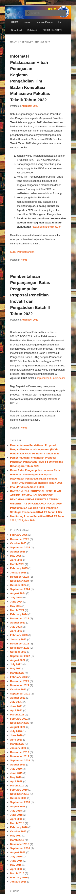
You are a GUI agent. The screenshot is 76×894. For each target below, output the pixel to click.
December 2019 (19, 752)
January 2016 (18, 881)
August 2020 (17, 727)
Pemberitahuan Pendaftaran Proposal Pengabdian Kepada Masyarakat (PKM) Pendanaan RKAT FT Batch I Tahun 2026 (34, 449)
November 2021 (19, 685)
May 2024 (16, 606)
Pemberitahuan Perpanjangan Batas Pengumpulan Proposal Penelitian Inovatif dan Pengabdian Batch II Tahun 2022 (30, 295)
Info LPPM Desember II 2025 (27, 486)
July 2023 (16, 626)
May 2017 (16, 835)
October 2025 (18, 543)
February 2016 (19, 877)
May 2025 (16, 555)
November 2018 (19, 793)
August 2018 (17, 806)
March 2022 (17, 672)
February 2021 (19, 718)
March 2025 (17, 564)
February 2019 (19, 789)
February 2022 (19, 676)
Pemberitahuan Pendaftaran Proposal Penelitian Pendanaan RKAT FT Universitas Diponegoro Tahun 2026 (36, 461)
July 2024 (16, 597)
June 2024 (16, 601)
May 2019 (16, 777)
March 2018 (17, 823)
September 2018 (20, 802)
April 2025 (16, 559)
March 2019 (17, 785)
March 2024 (17, 610)
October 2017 (18, 831)
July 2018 (16, 810)
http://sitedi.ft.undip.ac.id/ (50, 378)
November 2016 (19, 844)
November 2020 (19, 722)
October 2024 (18, 585)
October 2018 (18, 798)
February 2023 (19, 635)
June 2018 (16, 814)
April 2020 (16, 739)
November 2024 (19, 580)
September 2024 (20, 589)
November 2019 (19, 756)
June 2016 (16, 860)
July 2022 (16, 664)
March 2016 (17, 873)
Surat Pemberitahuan (22, 251)
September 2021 (20, 693)
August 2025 (17, 551)
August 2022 (17, 660)
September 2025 (20, 547)
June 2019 (16, 773)
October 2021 (18, 689)
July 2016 (16, 856)
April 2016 (16, 869)
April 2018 (16, 818)
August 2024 (17, 593)
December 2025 (19, 539)
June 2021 (16, 706)
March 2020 (17, 743)
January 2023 (18, 639)
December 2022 (19, 643)
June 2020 (16, 735)
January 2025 (18, 572)
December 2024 (19, 576)
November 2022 (19, 647)
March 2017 (17, 839)
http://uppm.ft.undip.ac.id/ (46, 226)
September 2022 (20, 656)
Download (16, 30)
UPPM (14, 22)
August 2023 (17, 622)
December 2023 (19, 618)
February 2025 (19, 568)
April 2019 (16, 781)
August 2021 (17, 697)
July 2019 (16, 768)
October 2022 (18, 651)
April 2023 (16, 630)
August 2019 (17, 764)
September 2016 (20, 848)
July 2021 (16, 701)
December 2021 (19, 681)
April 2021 (16, 710)
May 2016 (16, 864)
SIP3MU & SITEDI (52, 30)
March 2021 (17, 714)
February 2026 (19, 534)
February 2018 (19, 827)
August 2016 (17, 852)
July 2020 (16, 731)
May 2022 (16, 668)
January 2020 (18, 747)
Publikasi (32, 30)
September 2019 (20, 760)
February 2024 (19, 614)
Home (27, 22)
